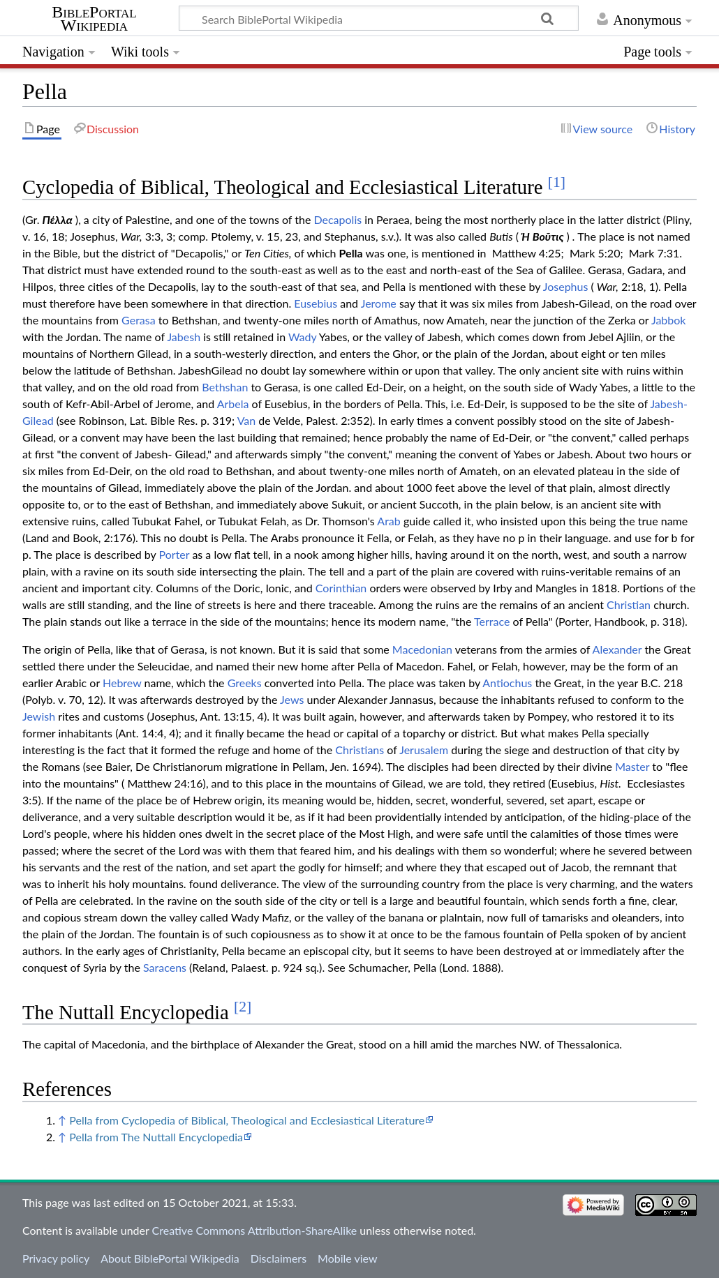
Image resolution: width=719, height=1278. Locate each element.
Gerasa (138, 319)
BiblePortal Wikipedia (94, 19)
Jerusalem (423, 749)
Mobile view (347, 1258)
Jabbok (668, 319)
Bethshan (225, 386)
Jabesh (183, 336)
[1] (556, 182)
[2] (242, 1006)
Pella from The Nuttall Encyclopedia (156, 1136)
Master (632, 766)
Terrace (492, 621)
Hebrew (122, 682)
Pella (351, 253)
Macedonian (422, 649)
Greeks (245, 682)
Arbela (233, 403)
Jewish (38, 716)
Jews (292, 699)
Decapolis (337, 219)
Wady (302, 336)
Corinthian (341, 587)
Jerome (378, 303)
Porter (174, 554)
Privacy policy (55, 1258)
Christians (359, 749)
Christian (629, 604)
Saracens (164, 967)
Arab (388, 520)
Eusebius (315, 303)
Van (246, 420)
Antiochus (507, 682)
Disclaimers (278, 1258)
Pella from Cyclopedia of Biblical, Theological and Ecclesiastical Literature (246, 1120)
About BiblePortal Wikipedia (170, 1258)
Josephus (565, 286)
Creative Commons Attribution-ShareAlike (254, 1230)
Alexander (617, 649)
